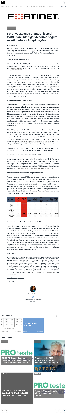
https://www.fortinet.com (37, 272)
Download (18, 331)
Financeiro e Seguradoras (37, 6)
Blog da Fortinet (51, 272)
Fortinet (11, 64)
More (63, 6)
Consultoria (24, 6)
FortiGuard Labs (11, 268)
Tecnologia (14, 6)
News (2, 6)
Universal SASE (16, 68)
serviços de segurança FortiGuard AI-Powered (35, 142)
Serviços (50, 6)
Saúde (7, 6)
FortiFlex (11, 226)
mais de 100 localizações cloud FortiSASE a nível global (35, 168)
